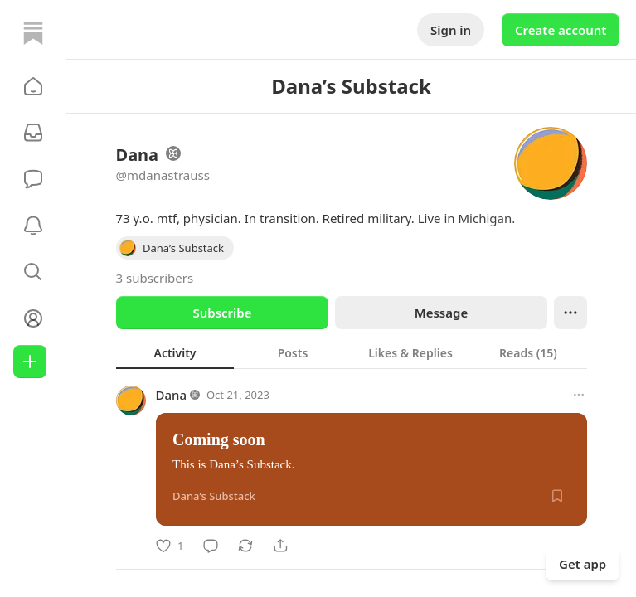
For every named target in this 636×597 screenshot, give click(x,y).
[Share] (280, 545)
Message (440, 312)
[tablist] (351, 352)
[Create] (29, 361)
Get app (582, 564)
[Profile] (33, 318)
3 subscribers (155, 277)
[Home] (33, 33)
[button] (33, 86)
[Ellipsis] (570, 312)
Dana (171, 394)
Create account (560, 30)
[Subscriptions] (33, 133)
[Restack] (245, 545)
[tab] (175, 352)
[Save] (557, 496)
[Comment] (211, 545)
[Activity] (33, 225)
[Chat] (33, 179)
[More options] (579, 394)
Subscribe (221, 312)
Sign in (450, 30)
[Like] (169, 545)
